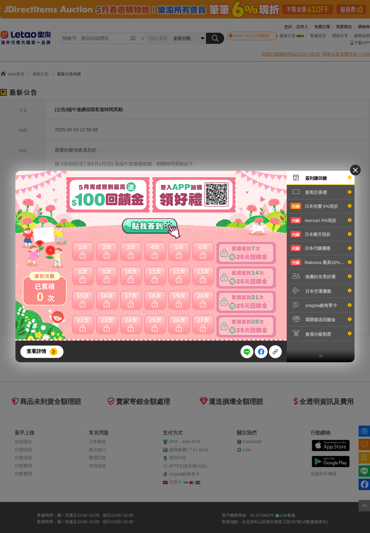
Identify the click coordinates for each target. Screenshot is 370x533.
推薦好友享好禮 (321, 276)
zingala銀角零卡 (321, 305)
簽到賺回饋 (321, 177)
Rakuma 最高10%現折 (321, 262)
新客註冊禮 (321, 192)
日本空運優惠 (321, 290)
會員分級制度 (321, 333)
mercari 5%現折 (321, 220)
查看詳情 (36, 351)
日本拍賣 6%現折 (321, 206)
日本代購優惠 (321, 248)
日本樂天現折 (321, 234)
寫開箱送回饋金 (321, 319)
